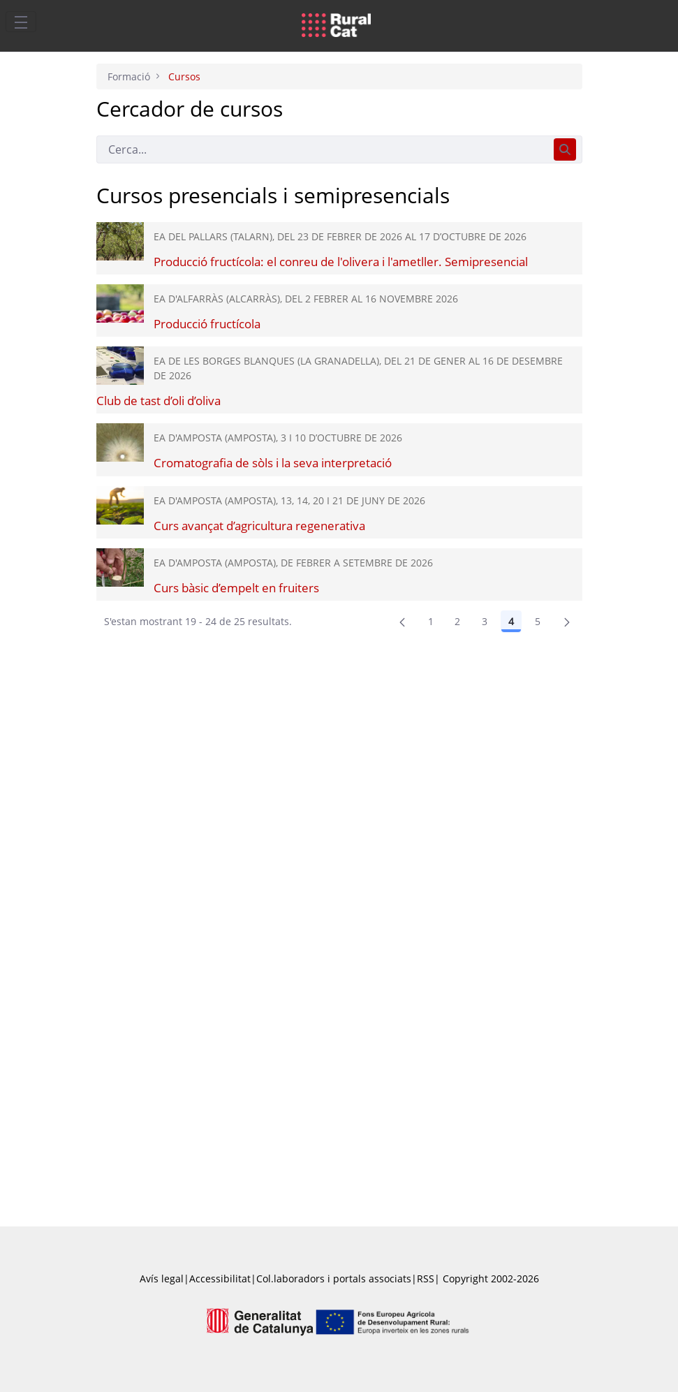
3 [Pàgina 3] (484, 621)
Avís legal (162, 1278)
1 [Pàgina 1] (431, 621)
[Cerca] (322, 149)
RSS (425, 1278)
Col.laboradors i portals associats (333, 1278)
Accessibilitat (220, 1278)
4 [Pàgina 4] (511, 621)
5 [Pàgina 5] (537, 621)
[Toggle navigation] (21, 21)
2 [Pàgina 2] (457, 621)
